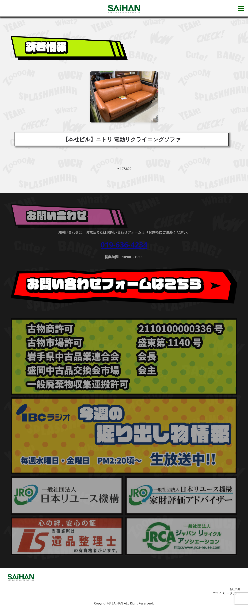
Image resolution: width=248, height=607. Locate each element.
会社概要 (234, 589)
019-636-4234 (124, 245)
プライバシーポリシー (226, 593)
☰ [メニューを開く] (241, 8)
